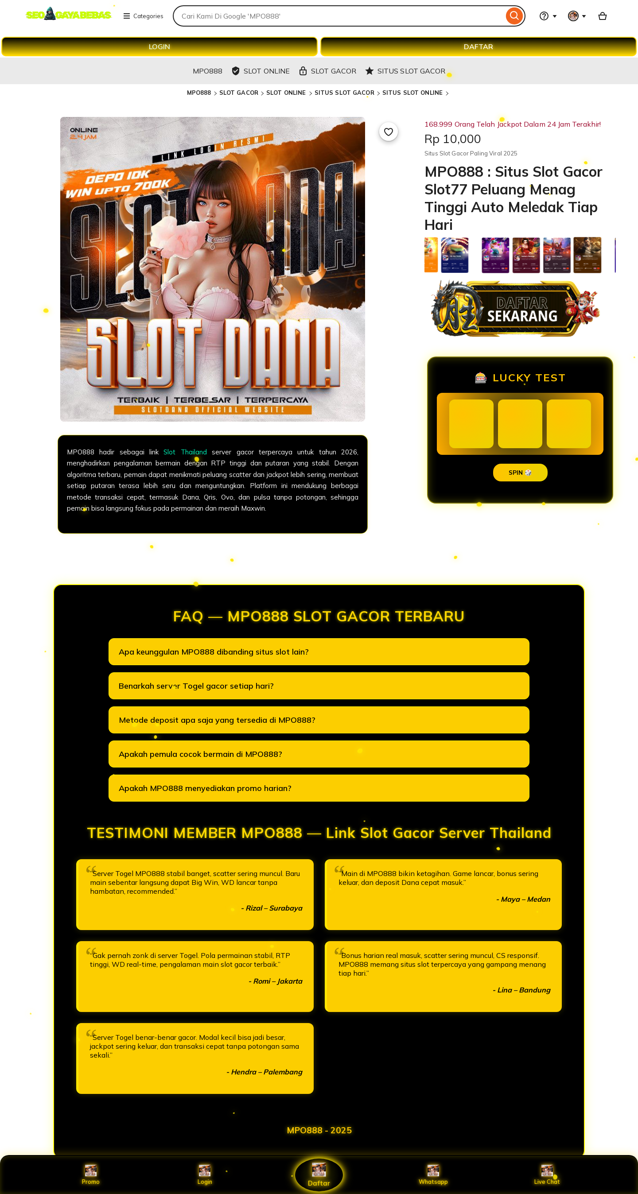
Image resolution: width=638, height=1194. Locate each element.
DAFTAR (478, 46)
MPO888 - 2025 (319, 1130)
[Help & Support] (548, 16)
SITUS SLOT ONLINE (413, 92)
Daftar (319, 1175)
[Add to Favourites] (388, 131)
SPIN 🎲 (520, 472)
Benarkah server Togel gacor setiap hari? (196, 686)
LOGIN (159, 46)
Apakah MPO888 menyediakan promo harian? (205, 788)
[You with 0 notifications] (577, 16)
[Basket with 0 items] (602, 16)
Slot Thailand (185, 452)
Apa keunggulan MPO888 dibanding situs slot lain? (214, 652)
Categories (143, 16)
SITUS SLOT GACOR (344, 92)
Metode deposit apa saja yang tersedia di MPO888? (217, 720)
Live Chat (547, 1175)
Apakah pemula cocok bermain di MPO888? (200, 754)
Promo (91, 1175)
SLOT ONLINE (287, 92)
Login (204, 1175)
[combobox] (338, 16)
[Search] (514, 16)
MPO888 (199, 92)
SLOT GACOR (238, 92)
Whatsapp (433, 1175)
